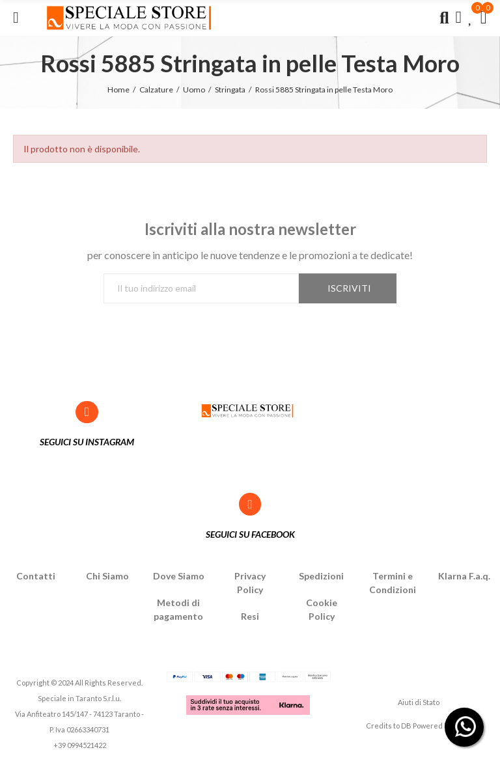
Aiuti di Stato (418, 702)
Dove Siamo (178, 575)
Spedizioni (321, 575)
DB (406, 725)
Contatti (35, 575)
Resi (250, 616)
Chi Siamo (107, 575)
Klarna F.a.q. (464, 575)
